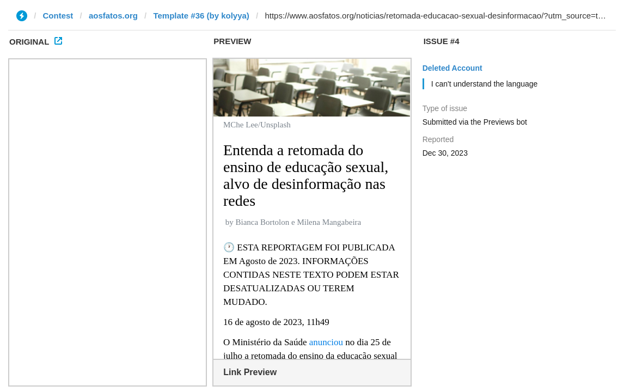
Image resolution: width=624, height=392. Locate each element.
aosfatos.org (113, 15)
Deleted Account (452, 68)
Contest (58, 15)
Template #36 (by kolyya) (201, 15)
